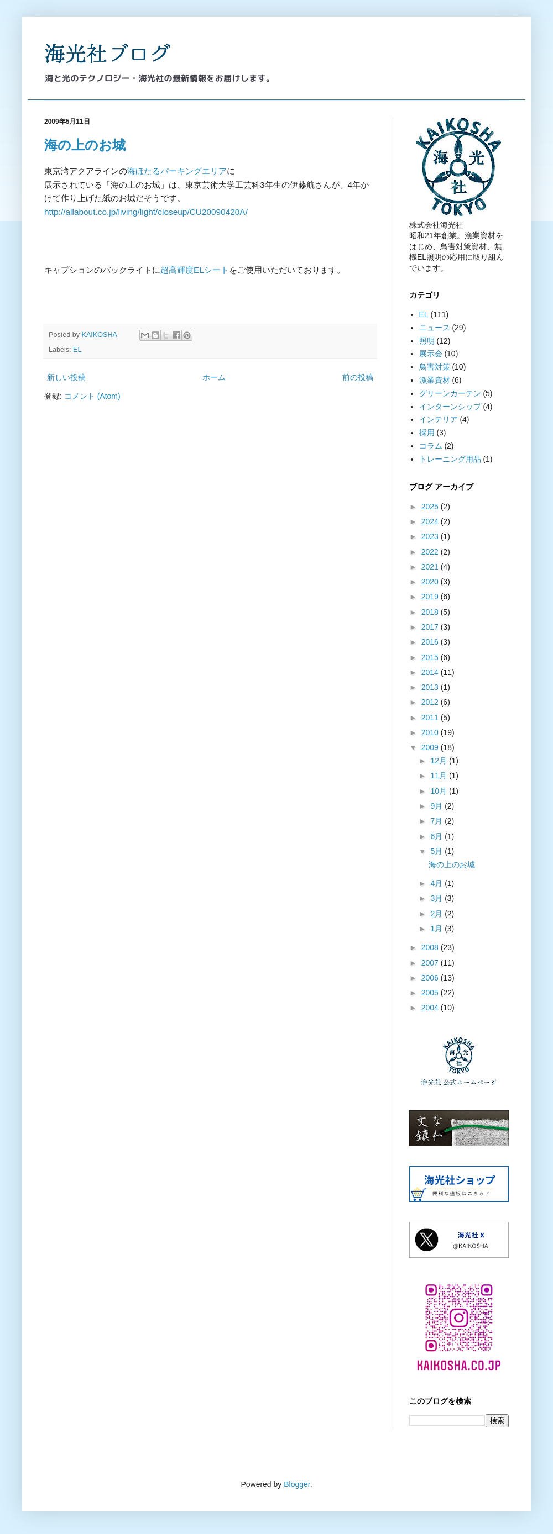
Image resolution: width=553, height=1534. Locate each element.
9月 (437, 806)
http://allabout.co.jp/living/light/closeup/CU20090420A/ (146, 212)
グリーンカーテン (450, 393)
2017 (431, 627)
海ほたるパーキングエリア (177, 171)
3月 (437, 898)
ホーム (214, 377)
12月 (439, 760)
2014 (431, 672)
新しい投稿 (66, 377)
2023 (431, 536)
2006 (431, 977)
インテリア (438, 419)
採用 (427, 432)
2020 (431, 581)
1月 (437, 928)
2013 (431, 687)
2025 (431, 506)
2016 (431, 641)
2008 (431, 947)
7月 (437, 820)
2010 (431, 732)
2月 (437, 913)
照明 (427, 340)
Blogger (297, 1484)
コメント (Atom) (92, 396)
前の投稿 (357, 377)
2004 (431, 1007)
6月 (437, 836)
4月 (437, 883)
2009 (431, 747)
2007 (431, 962)
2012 (431, 702)
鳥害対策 (434, 366)
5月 (437, 851)
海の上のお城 (85, 145)
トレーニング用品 (450, 459)
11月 (439, 775)
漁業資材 (434, 380)
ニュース (434, 327)
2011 (431, 717)
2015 (431, 657)
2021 (431, 566)
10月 (439, 791)
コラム (430, 445)
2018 (431, 612)
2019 (431, 596)
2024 (431, 521)
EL (77, 350)
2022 (431, 551)
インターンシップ (450, 406)
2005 (431, 992)
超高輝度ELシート (194, 270)
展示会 (430, 353)
